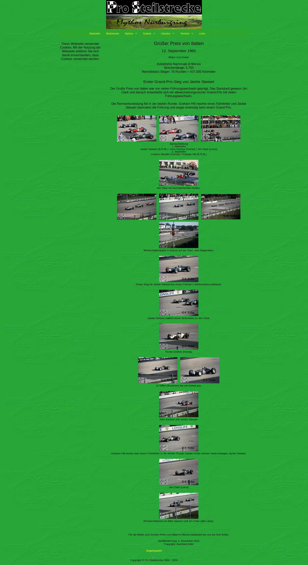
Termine (184, 33)
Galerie (147, 33)
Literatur (165, 33)
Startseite (94, 33)
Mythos (129, 33)
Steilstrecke (112, 33)
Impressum (154, 550)
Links (202, 33)
